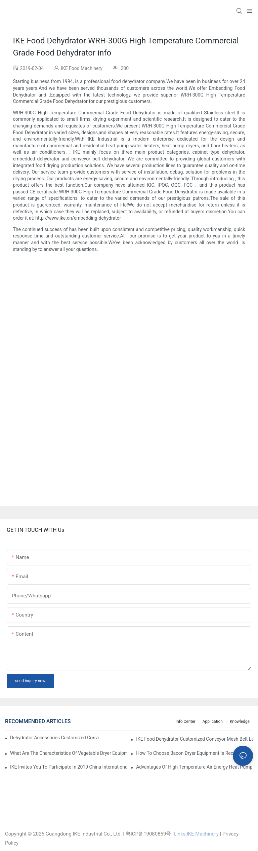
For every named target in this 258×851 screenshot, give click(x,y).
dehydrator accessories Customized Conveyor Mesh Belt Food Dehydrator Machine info (54, 737)
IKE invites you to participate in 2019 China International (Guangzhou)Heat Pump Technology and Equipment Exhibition (68, 767)
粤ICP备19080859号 (148, 834)
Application (213, 721)
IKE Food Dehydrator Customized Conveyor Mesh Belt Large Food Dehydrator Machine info (194, 739)
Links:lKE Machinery (196, 834)
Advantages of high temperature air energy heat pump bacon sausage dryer (194, 767)
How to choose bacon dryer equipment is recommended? (194, 753)
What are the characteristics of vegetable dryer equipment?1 (68, 753)
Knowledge (240, 721)
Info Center (186, 721)
